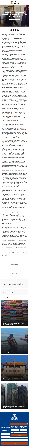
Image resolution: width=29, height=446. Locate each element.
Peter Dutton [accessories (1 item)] (22, 270)
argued (17, 59)
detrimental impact (13, 228)
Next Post (5, 290)
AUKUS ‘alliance (4, 141)
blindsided (4, 220)
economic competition (14, 208)
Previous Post (6, 281)
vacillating (17, 126)
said (7, 113)
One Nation (10, 134)
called (10, 50)
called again (11, 152)
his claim (19, 39)
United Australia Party (22, 133)
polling (8, 233)
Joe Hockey (8, 117)
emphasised (18, 153)
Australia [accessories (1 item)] (6, 270)
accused (18, 118)
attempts (3, 85)
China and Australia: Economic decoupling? (12, 292)
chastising (9, 104)
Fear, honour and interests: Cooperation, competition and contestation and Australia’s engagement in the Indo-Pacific (13, 285)
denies (3, 167)
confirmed (12, 64)
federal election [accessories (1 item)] (15, 270)
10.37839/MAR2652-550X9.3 (18, 262)
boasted (4, 179)
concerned (10, 232)
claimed (12, 46)
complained (4, 75)
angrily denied (9, 54)
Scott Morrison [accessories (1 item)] (14, 273)
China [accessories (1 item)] (10, 270)
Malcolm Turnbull (16, 116)
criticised (8, 99)
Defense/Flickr (16, 254)
